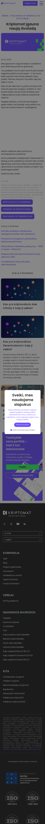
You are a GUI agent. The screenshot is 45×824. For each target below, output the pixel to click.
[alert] (22, 412)
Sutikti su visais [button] (22, 425)
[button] (22, 430)
